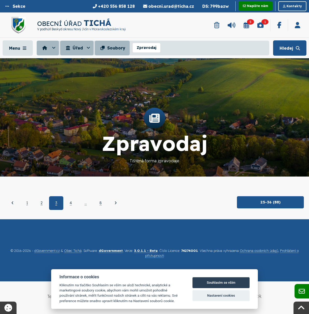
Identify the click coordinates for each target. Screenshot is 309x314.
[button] (15, 6)
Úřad (74, 47)
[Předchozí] (12, 203)
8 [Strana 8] (100, 203)
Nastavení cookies (221, 295)
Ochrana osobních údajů (259, 251)
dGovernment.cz (47, 251)
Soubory (112, 47)
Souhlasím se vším (221, 282)
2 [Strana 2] (42, 203)
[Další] (115, 203)
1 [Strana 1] (27, 203)
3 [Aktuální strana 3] (56, 203)
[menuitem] (48, 48)
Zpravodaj (146, 47)
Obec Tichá (73, 251)
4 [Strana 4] (71, 203)
